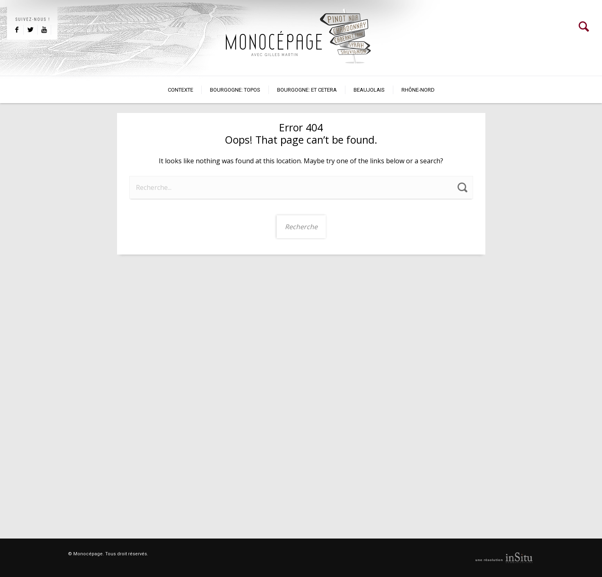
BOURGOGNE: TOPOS (235, 90)
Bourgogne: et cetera (307, 90)
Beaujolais (369, 90)
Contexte (180, 90)
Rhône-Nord (418, 90)
